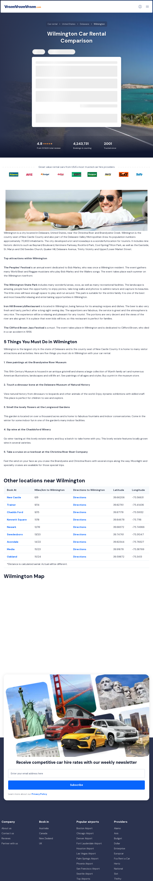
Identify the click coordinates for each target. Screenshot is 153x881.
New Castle (14, 497)
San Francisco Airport (88, 868)
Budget (118, 838)
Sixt (116, 873)
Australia (44, 828)
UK (40, 843)
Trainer (11, 504)
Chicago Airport (85, 833)
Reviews (6, 838)
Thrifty (117, 878)
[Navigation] (147, 6)
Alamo (117, 828)
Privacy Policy (39, 794)
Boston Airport (84, 828)
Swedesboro (15, 534)
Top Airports (83, 878)
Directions (79, 497)
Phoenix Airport (84, 863)
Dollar (117, 843)
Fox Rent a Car (122, 858)
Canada (43, 833)
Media (10, 549)
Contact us (8, 833)
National (118, 868)
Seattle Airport (84, 873)
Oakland (12, 556)
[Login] (140, 6)
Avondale (12, 541)
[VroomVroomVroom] (22, 6)
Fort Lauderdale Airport (89, 843)
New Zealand (46, 838)
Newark (11, 527)
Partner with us (10, 843)
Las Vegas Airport (86, 853)
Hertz (117, 863)
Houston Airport (85, 848)
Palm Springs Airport (87, 858)
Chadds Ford (15, 512)
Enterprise (119, 848)
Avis (116, 833)
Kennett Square (17, 519)
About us (6, 828)
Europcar (119, 853)
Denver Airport (84, 838)
